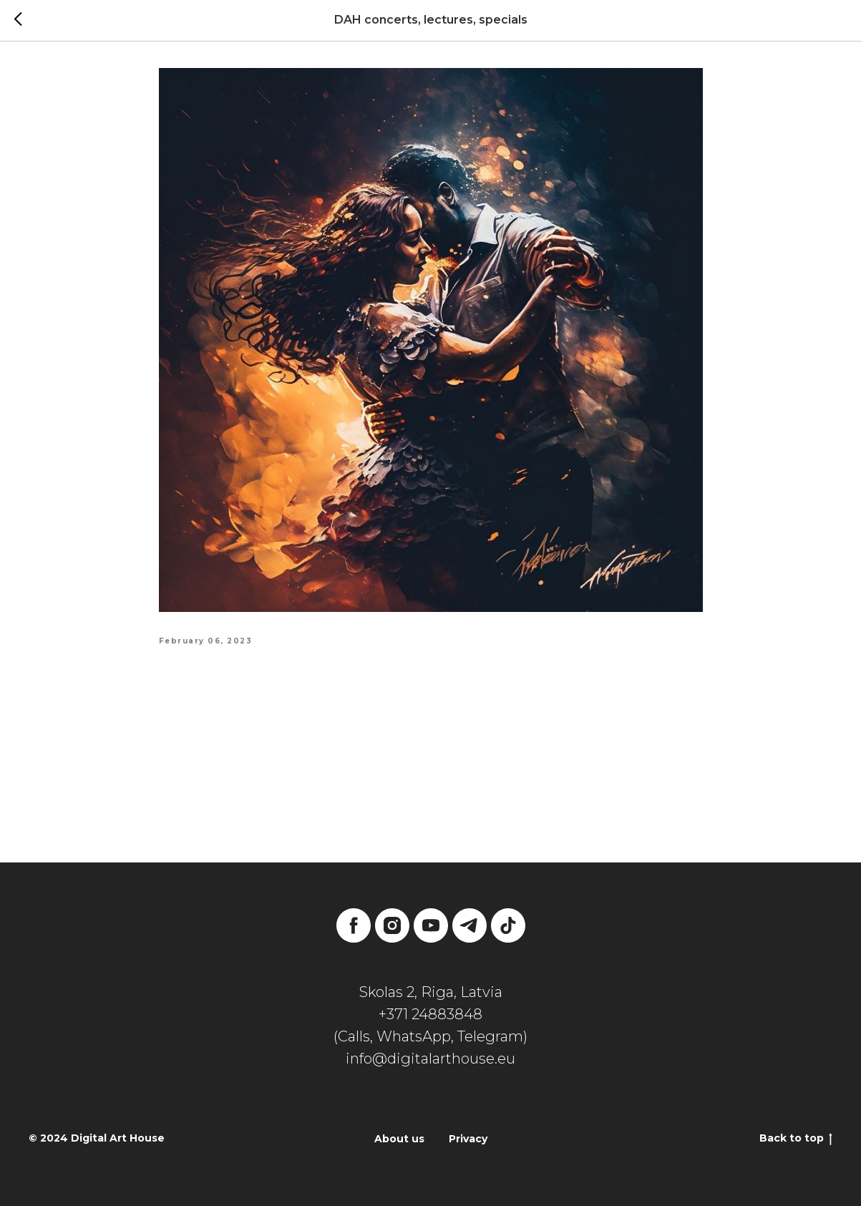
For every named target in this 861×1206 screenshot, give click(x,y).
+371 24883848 (430, 1014)
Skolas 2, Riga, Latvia (430, 992)
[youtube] (431, 925)
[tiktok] (508, 925)
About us (399, 1138)
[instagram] (392, 925)
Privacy (468, 1138)
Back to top (795, 1138)
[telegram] (469, 925)
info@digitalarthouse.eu (430, 1058)
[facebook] (353, 925)
